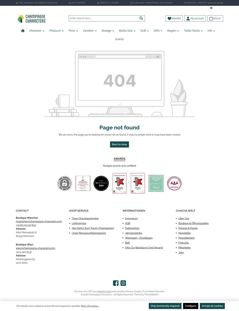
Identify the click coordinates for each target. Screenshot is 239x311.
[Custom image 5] (156, 183)
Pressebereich (186, 237)
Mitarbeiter (184, 247)
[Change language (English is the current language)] (216, 8)
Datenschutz (132, 228)
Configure (190, 305)
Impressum (131, 218)
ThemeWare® (151, 294)
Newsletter (184, 233)
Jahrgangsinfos (133, 233)
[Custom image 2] (101, 183)
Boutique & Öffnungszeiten (193, 223)
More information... (90, 306)
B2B (127, 242)
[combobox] (103, 18)
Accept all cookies (212, 305)
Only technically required (165, 305)
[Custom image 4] (137, 183)
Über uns (183, 218)
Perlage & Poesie (188, 228)
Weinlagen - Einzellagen (139, 237)
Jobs (181, 252)
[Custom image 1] (83, 183)
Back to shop (119, 144)
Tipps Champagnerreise (85, 218)
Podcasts (183, 242)
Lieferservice (79, 223)
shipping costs (104, 291)
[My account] (195, 18)
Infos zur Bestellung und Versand (144, 247)
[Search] (141, 18)
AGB (127, 223)
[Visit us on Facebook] (115, 283)
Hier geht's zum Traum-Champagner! (93, 228)
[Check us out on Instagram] (123, 283)
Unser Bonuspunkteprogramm (89, 233)
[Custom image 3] (119, 183)
